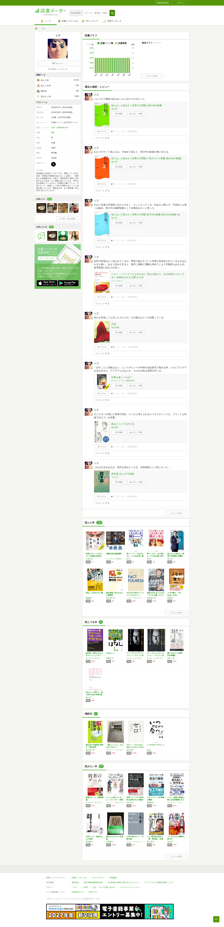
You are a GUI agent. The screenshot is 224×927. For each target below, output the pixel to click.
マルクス (115, 477)
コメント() (120, 131)
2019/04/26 (132, 131)
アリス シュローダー (134, 658)
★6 (112, 496)
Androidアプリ (78, 892)
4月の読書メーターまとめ (57, 69)
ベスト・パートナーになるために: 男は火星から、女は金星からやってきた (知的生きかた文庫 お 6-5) (147, 276)
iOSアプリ (93, 892)
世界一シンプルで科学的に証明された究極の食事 (135, 799)
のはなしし (110, 653)
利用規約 (113, 878)
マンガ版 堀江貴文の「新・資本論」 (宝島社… (155, 839)
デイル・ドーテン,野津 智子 (123, 381)
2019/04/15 (132, 297)
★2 (112, 297)
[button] (112, 13)
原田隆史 (89, 842)
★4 (112, 131)
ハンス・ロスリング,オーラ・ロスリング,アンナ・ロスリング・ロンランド (136, 598)
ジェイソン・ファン (175, 802)
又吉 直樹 (115, 327)
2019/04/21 (132, 184)
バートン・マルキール (114, 802)
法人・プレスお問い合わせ (104, 887)
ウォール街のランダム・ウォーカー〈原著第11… (114, 799)
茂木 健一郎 (110, 598)
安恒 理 (170, 842)
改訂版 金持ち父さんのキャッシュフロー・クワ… (94, 655)
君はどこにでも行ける (122, 424)
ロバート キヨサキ (93, 658)
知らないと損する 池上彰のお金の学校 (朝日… (94, 694)
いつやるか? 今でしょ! (155, 745)
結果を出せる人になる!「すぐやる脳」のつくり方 (156, 595)
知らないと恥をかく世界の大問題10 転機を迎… (175, 556)
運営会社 (75, 882)
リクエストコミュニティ (130, 887)
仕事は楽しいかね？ (121, 377)
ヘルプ (74, 887)
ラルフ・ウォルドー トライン (136, 842)
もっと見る (152, 76)
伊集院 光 (109, 658)
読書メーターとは (79, 878)
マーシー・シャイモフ (114, 750)
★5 (112, 184)
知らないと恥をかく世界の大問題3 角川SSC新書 (136, 105)
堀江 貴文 (130, 750)
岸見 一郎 (171, 658)
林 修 (149, 750)
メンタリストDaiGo (113, 559)
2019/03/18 (132, 447)
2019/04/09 (133, 347)
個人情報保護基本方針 (93, 882)
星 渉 (128, 559)
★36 (112, 347)
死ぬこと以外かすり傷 (94, 593)
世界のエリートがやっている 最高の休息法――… (94, 556)
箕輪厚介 (89, 598)
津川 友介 (130, 802)
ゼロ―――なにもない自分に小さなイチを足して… (135, 747)
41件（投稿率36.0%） (60, 128)
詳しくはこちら (47, 258)
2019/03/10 (132, 496)
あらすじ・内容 (135, 114)
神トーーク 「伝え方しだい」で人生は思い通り (135, 556)
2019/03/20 (132, 393)
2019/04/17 (132, 240)
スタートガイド (98, 878)
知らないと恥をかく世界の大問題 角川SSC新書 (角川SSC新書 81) (145, 214)
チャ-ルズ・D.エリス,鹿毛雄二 (95, 802)
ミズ (96, 94)
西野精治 (150, 802)
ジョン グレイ (117, 281)
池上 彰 (114, 109)
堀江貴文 (115, 427)
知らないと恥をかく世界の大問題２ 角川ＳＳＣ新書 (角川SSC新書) (146, 158)
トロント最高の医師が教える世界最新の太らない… (175, 799)
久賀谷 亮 (89, 559)
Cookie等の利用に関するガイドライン (123, 882)
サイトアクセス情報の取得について (159, 882)
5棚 (52, 132)
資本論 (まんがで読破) (122, 473)
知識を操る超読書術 (113, 554)
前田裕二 (170, 598)
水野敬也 (109, 842)
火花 (113, 324)
